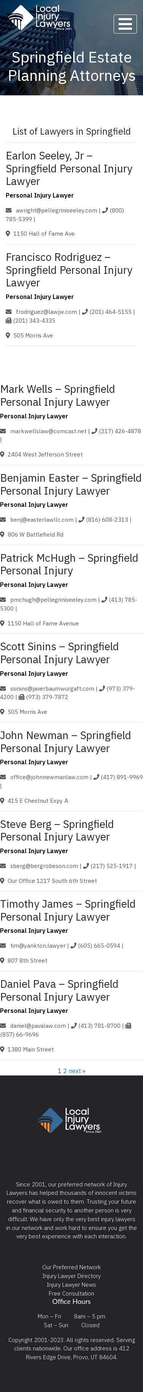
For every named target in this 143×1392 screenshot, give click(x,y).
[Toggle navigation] (125, 24)
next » (77, 1071)
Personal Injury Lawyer (40, 195)
